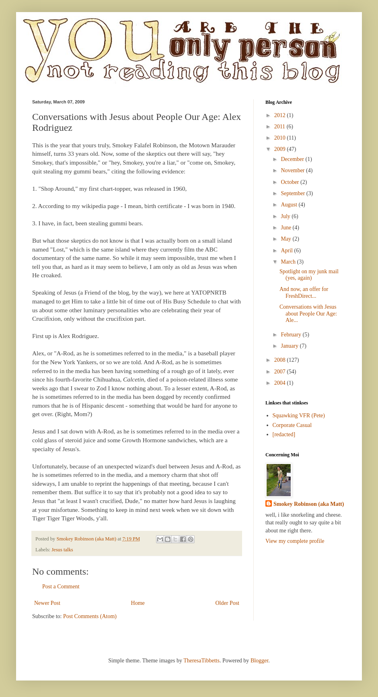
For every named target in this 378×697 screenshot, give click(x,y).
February (291, 335)
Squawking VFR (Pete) (299, 415)
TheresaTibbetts (201, 661)
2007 (280, 372)
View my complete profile (295, 541)
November (293, 170)
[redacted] (284, 434)
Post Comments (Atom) (90, 616)
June (286, 228)
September (293, 193)
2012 (280, 115)
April (287, 250)
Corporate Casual (292, 425)
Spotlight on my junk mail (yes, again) (309, 274)
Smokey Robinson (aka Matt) (308, 504)
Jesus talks (62, 550)
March (289, 262)
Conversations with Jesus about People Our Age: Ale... (308, 314)
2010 (280, 138)
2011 (280, 127)
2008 (280, 360)
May (286, 239)
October (290, 182)
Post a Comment (61, 587)
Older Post (228, 603)
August (289, 205)
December (293, 159)
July (286, 216)
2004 (280, 383)
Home (138, 603)
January (290, 346)
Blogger (259, 661)
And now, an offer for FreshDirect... (303, 292)
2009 (280, 149)
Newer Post (47, 603)
